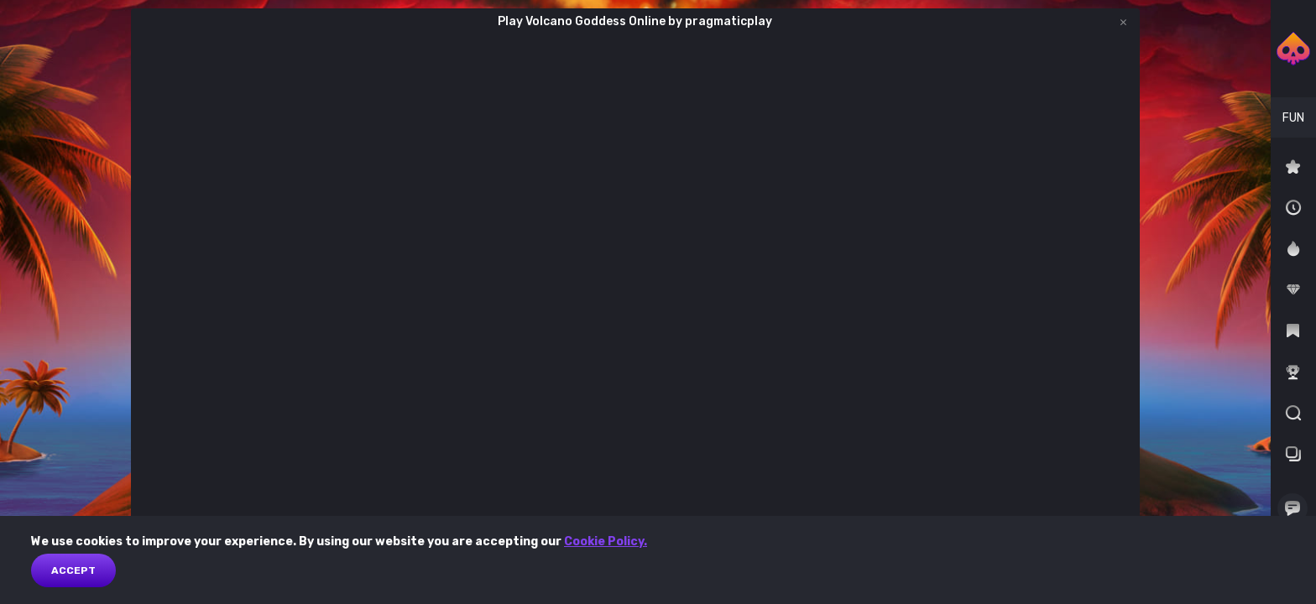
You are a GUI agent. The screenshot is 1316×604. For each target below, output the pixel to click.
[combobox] (1293, 117)
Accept (73, 570)
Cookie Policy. (605, 541)
